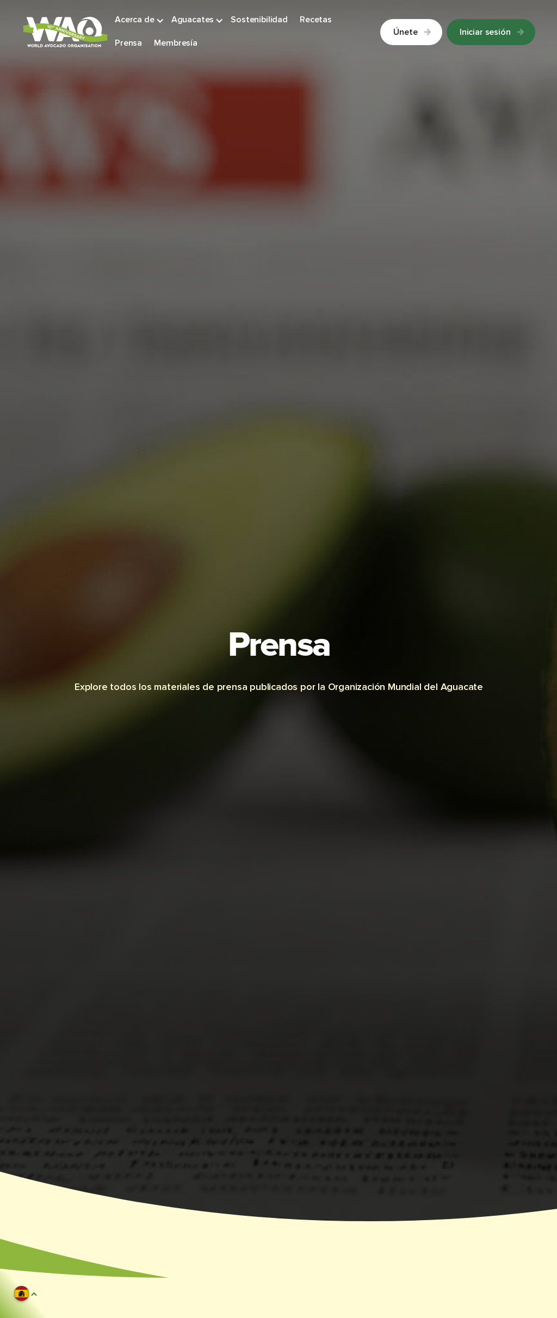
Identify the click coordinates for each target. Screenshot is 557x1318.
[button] (140, 20)
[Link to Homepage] (65, 32)
